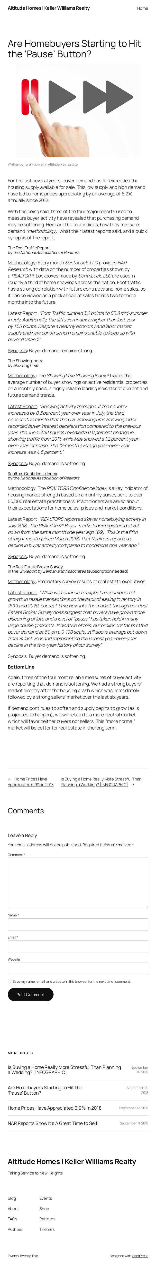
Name (13, 915)
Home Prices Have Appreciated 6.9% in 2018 (31, 781)
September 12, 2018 (133, 1108)
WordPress (140, 1255)
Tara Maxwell (34, 164)
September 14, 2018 (139, 1069)
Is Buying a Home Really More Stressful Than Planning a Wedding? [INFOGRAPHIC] (101, 781)
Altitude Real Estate (63, 164)
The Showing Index (25, 360)
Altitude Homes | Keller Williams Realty (49, 8)
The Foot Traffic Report (29, 248)
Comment (16, 854)
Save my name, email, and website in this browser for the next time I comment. (71, 981)
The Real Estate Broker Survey (35, 567)
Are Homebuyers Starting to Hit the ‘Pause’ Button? (45, 1090)
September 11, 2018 (134, 1123)
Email (13, 937)
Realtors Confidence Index (32, 473)
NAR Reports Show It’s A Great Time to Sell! (53, 1123)
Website (14, 959)
